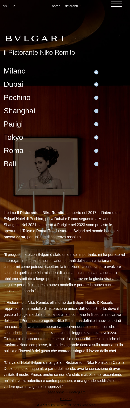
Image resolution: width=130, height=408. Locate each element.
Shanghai (19, 111)
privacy (66, 398)
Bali (10, 164)
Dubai (13, 84)
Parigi (13, 124)
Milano (15, 71)
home (56, 6)
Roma (13, 150)
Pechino (17, 97)
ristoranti (71, 6)
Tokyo (13, 137)
